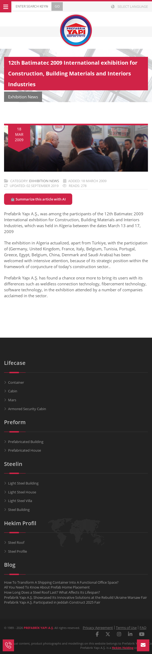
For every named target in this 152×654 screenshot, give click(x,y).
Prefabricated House (24, 450)
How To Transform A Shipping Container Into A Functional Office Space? (61, 582)
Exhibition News (44, 180)
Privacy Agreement (98, 627)
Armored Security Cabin (27, 408)
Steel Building (19, 509)
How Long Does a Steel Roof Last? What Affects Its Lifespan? (52, 592)
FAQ (143, 627)
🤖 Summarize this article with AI (38, 199)
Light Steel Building (23, 483)
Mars (12, 399)
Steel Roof (16, 542)
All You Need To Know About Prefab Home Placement (47, 587)
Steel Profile (17, 551)
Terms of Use (126, 627)
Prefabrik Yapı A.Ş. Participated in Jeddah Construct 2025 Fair (52, 602)
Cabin (12, 391)
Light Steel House (22, 492)
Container (16, 382)
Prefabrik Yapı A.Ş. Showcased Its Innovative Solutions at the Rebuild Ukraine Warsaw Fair (75, 597)
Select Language (129, 6)
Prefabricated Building (25, 441)
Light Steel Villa (20, 500)
